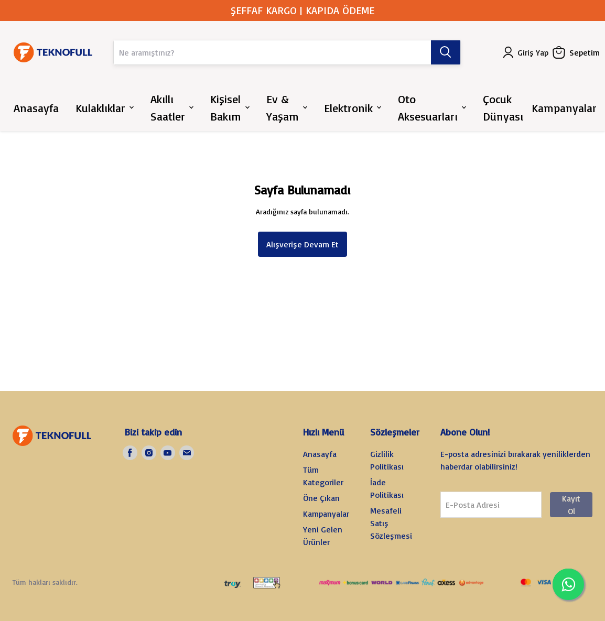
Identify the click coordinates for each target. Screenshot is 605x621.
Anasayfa (320, 454)
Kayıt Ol (571, 504)
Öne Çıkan (321, 498)
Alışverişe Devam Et (302, 244)
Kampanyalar (326, 513)
